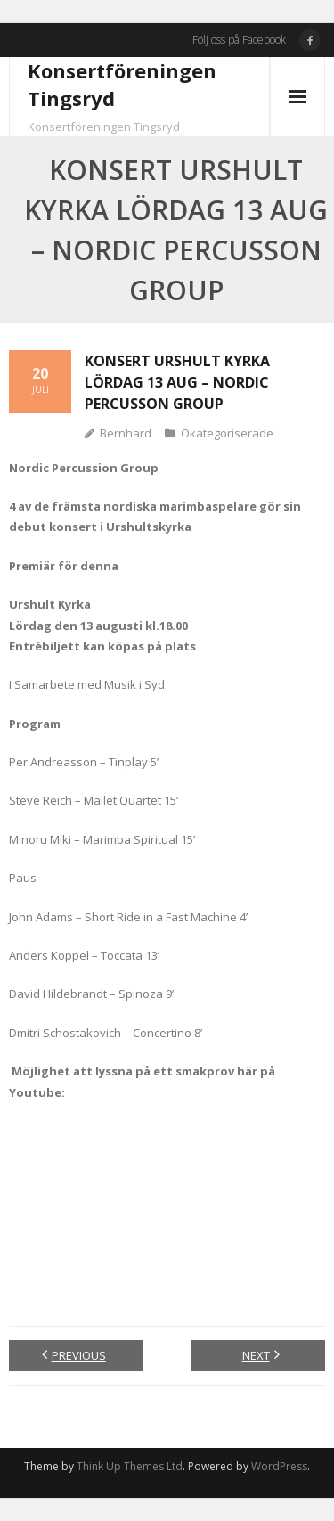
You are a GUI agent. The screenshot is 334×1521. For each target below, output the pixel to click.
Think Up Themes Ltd (130, 1466)
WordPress (279, 1466)
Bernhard (125, 433)
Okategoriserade (227, 433)
